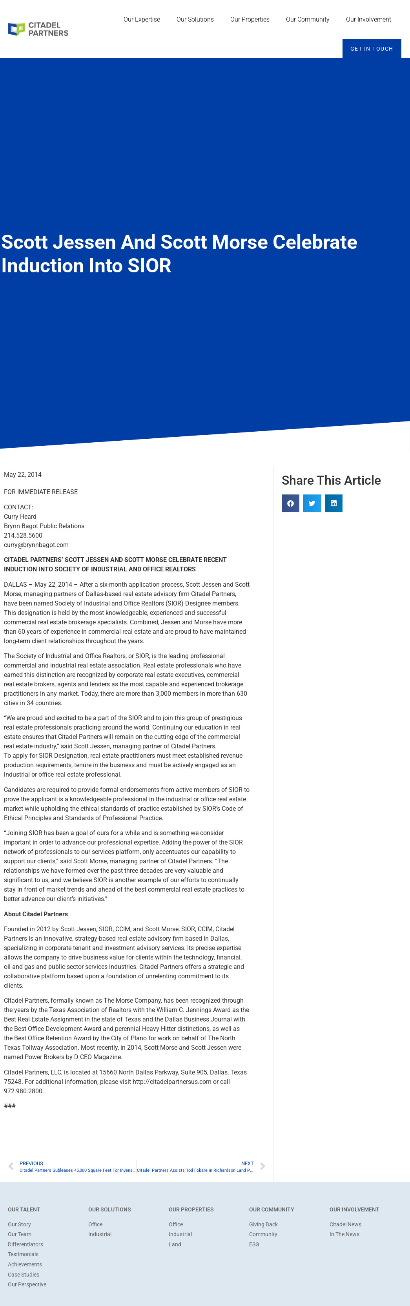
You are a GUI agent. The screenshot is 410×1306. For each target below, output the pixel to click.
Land (175, 1244)
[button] (290, 503)
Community (263, 1234)
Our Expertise (144, 20)
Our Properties (251, 20)
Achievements (25, 1264)
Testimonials (23, 1254)
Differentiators (25, 1244)
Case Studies (23, 1274)
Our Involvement (370, 20)
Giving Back (263, 1224)
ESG (254, 1244)
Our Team (19, 1234)
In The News (344, 1234)
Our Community (309, 20)
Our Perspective (27, 1284)
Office (95, 1224)
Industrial (99, 1234)
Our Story (19, 1224)
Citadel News (345, 1224)
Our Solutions (197, 20)
